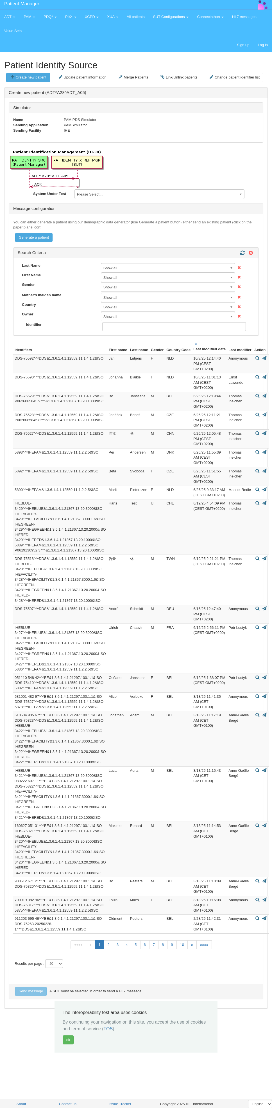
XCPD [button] (92, 17)
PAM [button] (29, 17)
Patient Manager (21, 3)
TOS (108, 1028)
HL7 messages (244, 17)
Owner (27, 314)
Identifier (34, 324)
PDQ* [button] (50, 17)
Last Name (31, 265)
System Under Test (49, 194)
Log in (263, 45)
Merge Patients (133, 77)
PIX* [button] (70, 17)
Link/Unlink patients (178, 77)
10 (182, 945)
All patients (136, 17)
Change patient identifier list (235, 77)
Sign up (243, 45)
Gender (28, 284)
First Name (31, 275)
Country (29, 304)
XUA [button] (112, 17)
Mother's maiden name (41, 295)
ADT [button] (9, 17)
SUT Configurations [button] (171, 17)
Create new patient (28, 77)
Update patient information (82, 77)
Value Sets (13, 31)
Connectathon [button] (210, 17)
